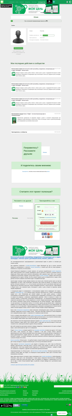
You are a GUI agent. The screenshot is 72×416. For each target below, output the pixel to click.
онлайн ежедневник (56, 271)
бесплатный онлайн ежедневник (35, 399)
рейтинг (48, 171)
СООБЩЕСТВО (41, 2)
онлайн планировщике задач (37, 315)
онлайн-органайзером (31, 265)
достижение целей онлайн (10, 399)
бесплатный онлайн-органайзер (40, 351)
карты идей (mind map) (45, 320)
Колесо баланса (18, 330)
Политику (54, 217)
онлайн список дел (13, 401)
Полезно (45, 152)
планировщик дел (19, 292)
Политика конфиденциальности (8, 392)
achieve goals (31, 398)
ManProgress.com (15, 385)
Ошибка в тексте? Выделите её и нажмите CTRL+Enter (36, 409)
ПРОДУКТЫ (27, 2)
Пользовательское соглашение (7, 390)
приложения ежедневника (25, 344)
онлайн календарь (44, 275)
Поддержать (35, 390)
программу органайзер (39, 330)
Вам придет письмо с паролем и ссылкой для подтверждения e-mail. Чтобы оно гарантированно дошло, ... (47, 226)
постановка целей (54, 398)
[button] (69, 413)
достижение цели (45, 398)
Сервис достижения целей (16, 398)
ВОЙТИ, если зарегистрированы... (47, 228)
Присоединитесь (18, 48)
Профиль (13, 25)
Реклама (34, 394)
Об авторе (25, 392)
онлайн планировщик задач (60, 399)
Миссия (25, 390)
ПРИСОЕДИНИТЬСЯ (47, 223)
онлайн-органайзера (46, 356)
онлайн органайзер (22, 399)
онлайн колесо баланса (24, 401)
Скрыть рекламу (30, 218)
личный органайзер (35, 267)
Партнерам (35, 392)
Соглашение (48, 217)
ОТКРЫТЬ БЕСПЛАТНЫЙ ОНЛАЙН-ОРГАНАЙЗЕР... (23, 364)
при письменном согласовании (53, 412)
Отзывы (25, 394)
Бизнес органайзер (15, 340)
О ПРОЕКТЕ (11, 2)
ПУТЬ (17, 2)
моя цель (37, 398)
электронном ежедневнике (23, 310)
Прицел (26, 398)
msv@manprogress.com (10, 387)
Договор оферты (4, 394)
